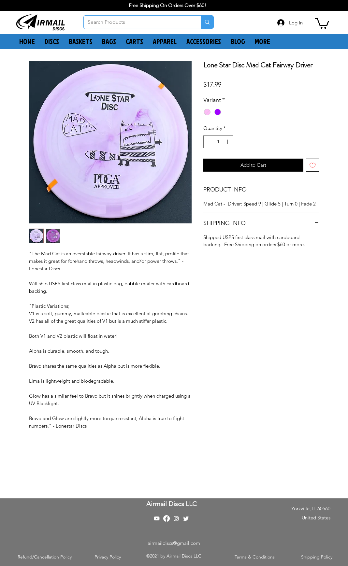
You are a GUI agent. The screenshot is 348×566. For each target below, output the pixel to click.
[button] (322, 23)
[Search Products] (137, 22)
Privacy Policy (107, 557)
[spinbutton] (218, 142)
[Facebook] (166, 518)
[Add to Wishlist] (312, 165)
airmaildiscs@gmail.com (174, 543)
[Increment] (228, 142)
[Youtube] (156, 518)
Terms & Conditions (255, 557)
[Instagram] (176, 518)
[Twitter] (186, 518)
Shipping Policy (316, 557)
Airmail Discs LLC (171, 504)
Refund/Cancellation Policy (45, 557)
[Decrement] (208, 142)
